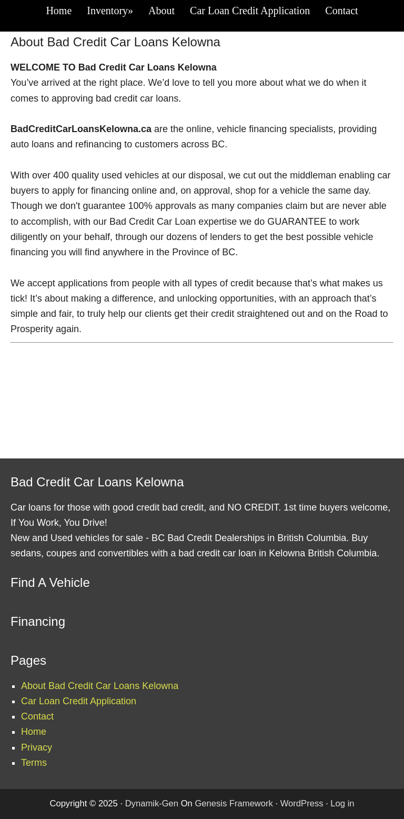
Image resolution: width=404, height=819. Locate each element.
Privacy (36, 747)
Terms (34, 762)
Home (33, 731)
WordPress (302, 803)
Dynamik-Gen (151, 803)
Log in (342, 803)
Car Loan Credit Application (78, 701)
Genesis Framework (233, 803)
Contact (37, 716)
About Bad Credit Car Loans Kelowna (99, 686)
